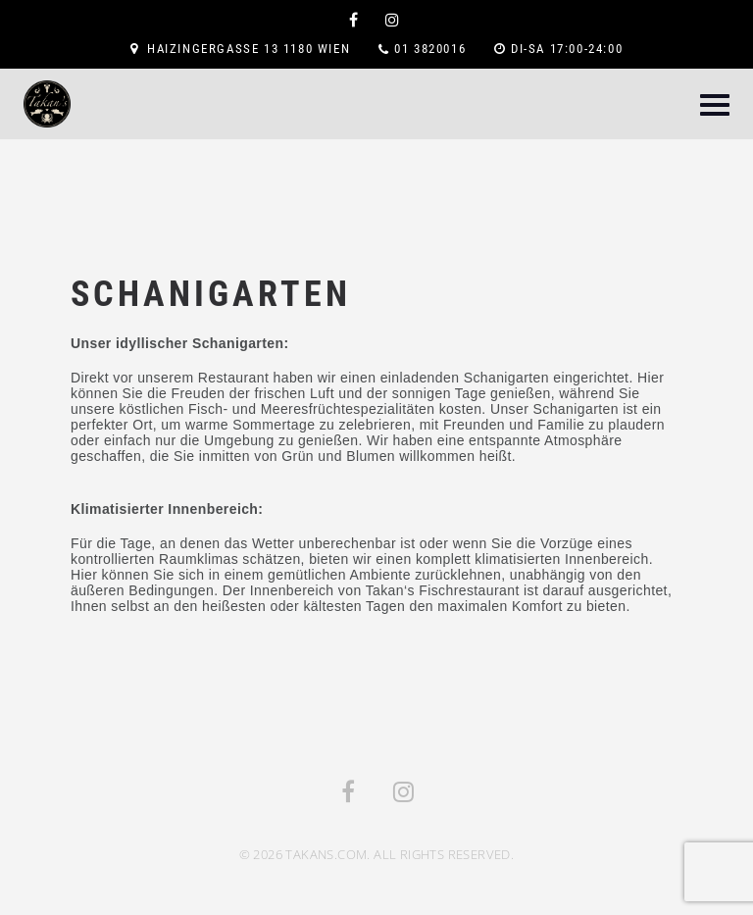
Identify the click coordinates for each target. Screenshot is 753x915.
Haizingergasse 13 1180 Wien (248, 48)
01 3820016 (430, 48)
